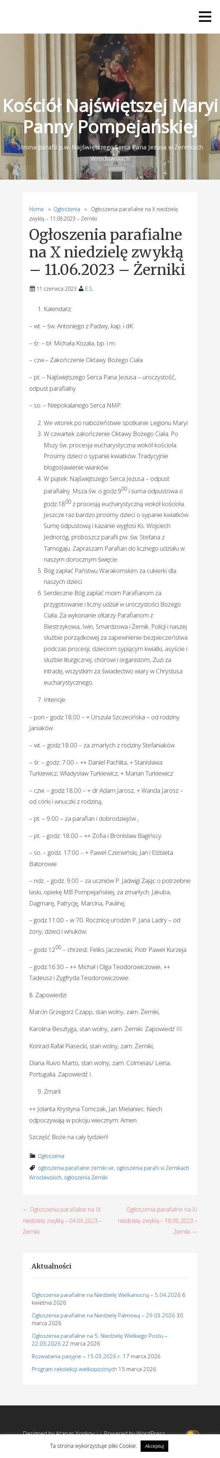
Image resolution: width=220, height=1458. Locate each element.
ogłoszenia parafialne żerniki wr (76, 1167)
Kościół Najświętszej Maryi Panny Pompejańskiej (110, 115)
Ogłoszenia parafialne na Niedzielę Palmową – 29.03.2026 (103, 1315)
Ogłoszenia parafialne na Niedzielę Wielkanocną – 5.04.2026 (106, 1294)
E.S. (89, 288)
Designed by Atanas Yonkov (59, 1434)
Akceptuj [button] (154, 1446)
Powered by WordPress (134, 1434)
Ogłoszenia (67, 209)
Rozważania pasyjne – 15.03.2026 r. (76, 1356)
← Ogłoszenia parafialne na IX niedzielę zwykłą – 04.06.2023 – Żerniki (62, 1220)
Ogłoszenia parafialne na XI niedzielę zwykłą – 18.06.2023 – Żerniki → (157, 1220)
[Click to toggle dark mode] (194, 1433)
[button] (205, 16)
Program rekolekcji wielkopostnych (74, 1369)
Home (36, 209)
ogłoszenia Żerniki (85, 1177)
